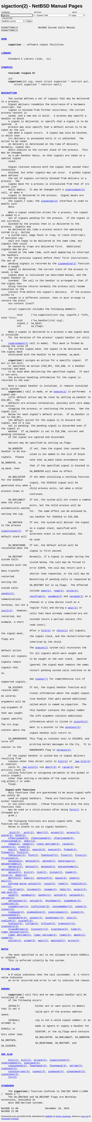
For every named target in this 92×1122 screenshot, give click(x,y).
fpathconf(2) (49, 855)
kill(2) (63, 761)
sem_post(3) (9, 892)
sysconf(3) (25, 920)
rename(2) (50, 889)
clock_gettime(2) (48, 844)
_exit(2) (28, 832)
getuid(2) (14, 872)
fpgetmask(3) (38, 1065)
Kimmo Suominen (63, 1116)
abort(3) (51, 767)
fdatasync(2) (16, 855)
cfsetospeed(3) (11, 841)
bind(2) (20, 835)
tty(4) (12, 1077)
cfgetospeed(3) (41, 838)
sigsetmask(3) (76, 1071)
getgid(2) (48, 861)
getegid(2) (15, 861)
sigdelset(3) (9, 903)
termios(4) (64, 750)
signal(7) (41, 679)
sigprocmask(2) (75, 189)
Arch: (76, 12)
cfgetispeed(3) (18, 838)
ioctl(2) (7, 610)
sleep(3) (80, 906)
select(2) (80, 889)
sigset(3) (77, 912)
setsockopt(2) (17, 900)
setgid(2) (60, 895)
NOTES (4, 949)
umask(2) (79, 935)
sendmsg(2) (55, 596)
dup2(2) (25, 849)
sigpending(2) (67, 263)
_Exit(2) (14, 832)
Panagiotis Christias (10, 1119)
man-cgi (84, 1116)
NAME (4, 39)
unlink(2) (14, 940)
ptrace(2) (40, 1060)
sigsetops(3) (49, 201)
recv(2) (6, 886)
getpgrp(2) (15, 866)
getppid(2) (48, 866)
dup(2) (12, 849)
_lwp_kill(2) (82, 761)
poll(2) (6, 881)
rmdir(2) (65, 889)
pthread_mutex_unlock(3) (24, 883)
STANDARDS (7, 1085)
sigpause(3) (16, 912)
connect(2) (8, 847)
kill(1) (13, 1060)
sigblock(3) (9, 1068)
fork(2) (46, 630)
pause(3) (61, 878)
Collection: (7, 18)
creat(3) (24, 847)
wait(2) (73, 608)
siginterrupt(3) (19, 1071)
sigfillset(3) (40, 906)
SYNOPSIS (7, 67)
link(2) (42, 872)
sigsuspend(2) (10, 915)
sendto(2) (7, 593)
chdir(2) (29, 841)
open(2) (46, 591)
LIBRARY (6, 53)
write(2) (72, 591)
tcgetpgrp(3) (9, 926)
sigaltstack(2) (11, 531)
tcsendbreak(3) (18, 929)
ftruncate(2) (9, 858)
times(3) (65, 935)
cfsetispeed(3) (64, 838)
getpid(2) (31, 866)
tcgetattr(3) (66, 923)
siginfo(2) (81, 721)
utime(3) (29, 940)
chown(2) (28, 844)
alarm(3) (7, 835)
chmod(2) (14, 844)
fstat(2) (66, 855)
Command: (6, 12)
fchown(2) (7, 852)
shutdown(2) (53, 900)
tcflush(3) (48, 923)
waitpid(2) (58, 940)
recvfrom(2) (37, 596)
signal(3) (7, 909)
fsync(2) (80, 855)
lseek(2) (70, 872)
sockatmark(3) (17, 918)
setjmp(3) (75, 1065)
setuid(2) (36, 900)
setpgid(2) (76, 895)
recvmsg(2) (76, 596)
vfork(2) (62, 630)
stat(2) (71, 918)
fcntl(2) (22, 852)
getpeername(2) (11, 864)
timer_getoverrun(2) (14, 932)
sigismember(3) (62, 906)
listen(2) (55, 872)
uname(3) (7, 938)
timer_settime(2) (45, 935)
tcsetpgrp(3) (59, 929)
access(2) (73, 832)
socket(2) (36, 918)
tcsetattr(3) (39, 929)
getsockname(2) (68, 866)
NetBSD (48, 1116)
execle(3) (38, 849)
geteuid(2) (32, 861)
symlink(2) (8, 920)
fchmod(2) (70, 849)
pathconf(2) (44, 878)
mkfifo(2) (14, 878)
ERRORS (5, 989)
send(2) (13, 895)
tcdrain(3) (15, 923)
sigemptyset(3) (18, 906)
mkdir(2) (21, 875)
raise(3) (68, 767)
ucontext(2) (73, 727)
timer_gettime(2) (19, 935)
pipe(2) (74, 878)
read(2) (59, 591)
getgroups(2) (66, 861)
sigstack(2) (32, 1063)
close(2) (68, 844)
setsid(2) (7, 898)
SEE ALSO (7, 1054)
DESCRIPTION (9, 93)
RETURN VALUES (10, 969)
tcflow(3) (31, 923)
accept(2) (57, 832)
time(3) (76, 929)
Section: (38, 12)
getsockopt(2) (10, 869)
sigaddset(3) (72, 900)
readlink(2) (78, 883)
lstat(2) (7, 875)
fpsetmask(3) (57, 1065)
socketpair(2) (54, 918)
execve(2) (60, 391)
